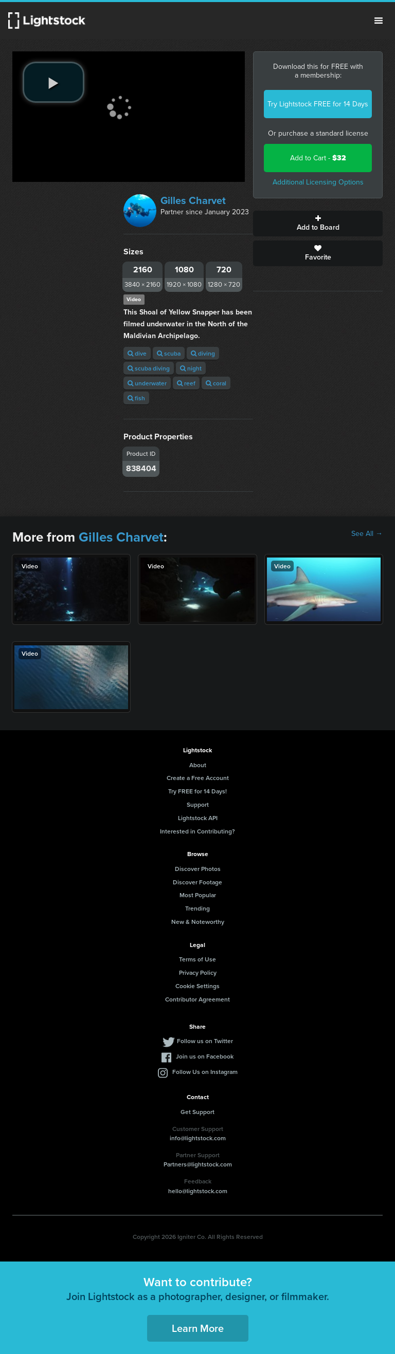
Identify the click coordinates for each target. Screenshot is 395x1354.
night (191, 368)
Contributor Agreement (197, 999)
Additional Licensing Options (318, 182)
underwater (147, 383)
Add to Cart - (318, 158)
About (197, 765)
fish (136, 398)
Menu (378, 20)
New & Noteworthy (197, 921)
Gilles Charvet (193, 200)
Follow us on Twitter (205, 1040)
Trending (197, 908)
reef (186, 383)
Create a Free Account (198, 777)
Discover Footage (197, 882)
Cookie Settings (197, 985)
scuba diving (149, 368)
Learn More (198, 1328)
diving (203, 353)
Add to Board (317, 223)
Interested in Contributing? (197, 831)
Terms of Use (197, 959)
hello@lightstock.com (197, 1190)
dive (137, 353)
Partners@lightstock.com (198, 1164)
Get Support (197, 1111)
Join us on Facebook (205, 1056)
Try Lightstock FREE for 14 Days (317, 104)
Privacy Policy (198, 972)
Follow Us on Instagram (205, 1071)
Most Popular (197, 895)
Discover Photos (198, 868)
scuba (169, 353)
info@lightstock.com (198, 1138)
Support (198, 804)
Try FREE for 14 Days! (197, 791)
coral (216, 383)
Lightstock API (198, 817)
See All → (367, 534)
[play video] (53, 82)
